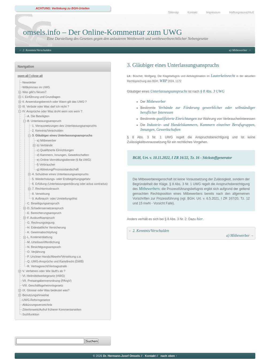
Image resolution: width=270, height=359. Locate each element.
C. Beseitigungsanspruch (43, 203)
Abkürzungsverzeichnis (37, 304)
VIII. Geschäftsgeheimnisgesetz (42, 285)
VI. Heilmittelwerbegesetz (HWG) (43, 275)
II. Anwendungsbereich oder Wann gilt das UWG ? (54, 101)
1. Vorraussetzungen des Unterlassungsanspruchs (64, 125)
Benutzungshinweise (35, 294)
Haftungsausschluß (241, 12)
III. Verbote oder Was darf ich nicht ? (45, 106)
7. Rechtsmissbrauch (45, 188)
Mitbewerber (156, 102)
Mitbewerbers (149, 189)
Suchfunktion (30, 314)
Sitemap (173, 12)
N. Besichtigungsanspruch (44, 247)
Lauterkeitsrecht (223, 76)
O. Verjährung (36, 251)
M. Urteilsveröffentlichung (43, 242)
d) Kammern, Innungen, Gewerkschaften (63, 154)
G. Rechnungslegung (40, 222)
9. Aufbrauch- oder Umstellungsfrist (54, 198)
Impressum (213, 12)
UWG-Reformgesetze (36, 299)
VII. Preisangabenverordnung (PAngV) (46, 280)
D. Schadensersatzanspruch (45, 208)
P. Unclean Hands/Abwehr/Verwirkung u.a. (54, 256)
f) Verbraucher (46, 164)
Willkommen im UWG (36, 87)
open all (23, 75)
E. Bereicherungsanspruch (44, 213)
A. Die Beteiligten (38, 116)
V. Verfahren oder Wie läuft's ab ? (43, 270)
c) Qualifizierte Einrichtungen (55, 150)
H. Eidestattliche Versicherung (46, 227)
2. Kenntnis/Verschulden (37, 50)
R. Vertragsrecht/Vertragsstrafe (47, 266)
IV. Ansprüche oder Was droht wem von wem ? (52, 111)
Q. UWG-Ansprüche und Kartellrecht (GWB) (55, 261)
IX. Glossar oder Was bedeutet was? (45, 290)
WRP (163, 81)
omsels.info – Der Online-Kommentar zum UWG (102, 32)
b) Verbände (45, 145)
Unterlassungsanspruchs (168, 91)
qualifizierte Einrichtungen (176, 119)
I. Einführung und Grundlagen (41, 96)
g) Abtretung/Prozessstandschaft (58, 169)
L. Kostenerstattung (39, 237)
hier (200, 219)
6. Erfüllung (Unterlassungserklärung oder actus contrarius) (70, 183)
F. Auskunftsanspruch (41, 217)
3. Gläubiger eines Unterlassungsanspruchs (62, 135)
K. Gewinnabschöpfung (42, 232)
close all (37, 75)
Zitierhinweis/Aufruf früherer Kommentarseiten (51, 309)
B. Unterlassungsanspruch (44, 121)
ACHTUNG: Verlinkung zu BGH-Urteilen (63, 8)
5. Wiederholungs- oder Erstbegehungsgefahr (61, 179)
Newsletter (29, 82)
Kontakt (193, 12)
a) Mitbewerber (238, 50)
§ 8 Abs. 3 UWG (212, 91)
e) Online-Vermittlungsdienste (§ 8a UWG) (64, 159)
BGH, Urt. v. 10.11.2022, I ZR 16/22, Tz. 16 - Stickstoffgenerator (182, 158)
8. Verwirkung (40, 193)
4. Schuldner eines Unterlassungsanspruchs (60, 174)
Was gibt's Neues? (34, 92)
